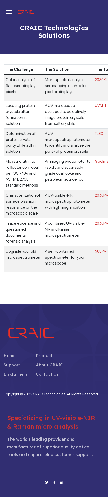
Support (12, 365)
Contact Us (47, 374)
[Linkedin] (61, 482)
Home (10, 355)
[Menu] (9, 12)
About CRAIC (49, 365)
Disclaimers (15, 374)
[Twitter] (46, 482)
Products (45, 355)
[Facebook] (54, 482)
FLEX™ (101, 133)
